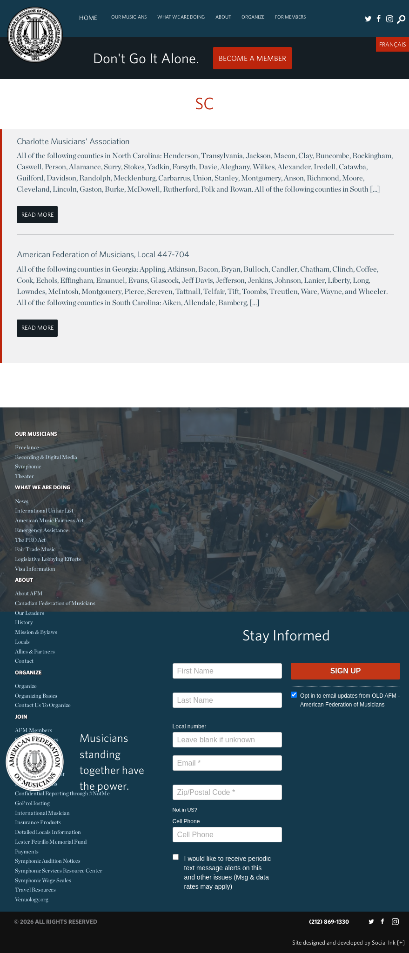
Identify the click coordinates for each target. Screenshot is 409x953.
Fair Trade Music (35, 549)
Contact (24, 660)
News (21, 501)
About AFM (29, 593)
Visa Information (35, 568)
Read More (37, 214)
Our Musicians (129, 17)
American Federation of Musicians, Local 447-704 (103, 254)
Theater (24, 476)
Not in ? (185, 810)
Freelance (27, 447)
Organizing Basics (36, 695)
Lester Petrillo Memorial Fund (51, 841)
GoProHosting (32, 803)
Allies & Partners (35, 651)
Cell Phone (186, 821)
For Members (290, 17)
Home (88, 17)
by (344, 942)
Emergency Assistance (41, 529)
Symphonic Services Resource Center (58, 870)
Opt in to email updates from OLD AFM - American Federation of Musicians (345, 700)
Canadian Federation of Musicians (55, 603)
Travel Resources (35, 889)
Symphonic (28, 466)
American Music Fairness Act (49, 520)
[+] (401, 942)
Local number (190, 726)
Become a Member (252, 58)
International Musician (42, 812)
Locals (22, 641)
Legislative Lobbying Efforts (48, 558)
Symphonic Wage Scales (43, 880)
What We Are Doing (181, 17)
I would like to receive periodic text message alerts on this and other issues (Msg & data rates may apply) (222, 872)
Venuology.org (31, 899)
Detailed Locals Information (48, 831)
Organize (252, 17)
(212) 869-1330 (329, 921)
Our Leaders (29, 612)
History (24, 622)
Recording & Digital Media (46, 456)
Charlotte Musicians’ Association (73, 141)
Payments (27, 851)
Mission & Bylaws (36, 631)
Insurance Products (38, 822)
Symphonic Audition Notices (47, 860)
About (223, 17)
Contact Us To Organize (43, 704)
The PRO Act (30, 539)
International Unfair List (44, 510)
